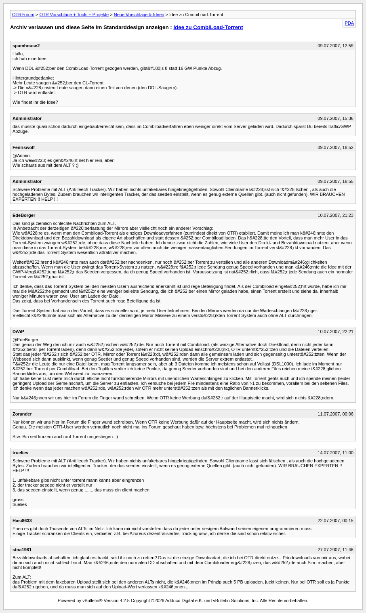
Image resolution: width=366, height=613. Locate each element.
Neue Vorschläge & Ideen (139, 14)
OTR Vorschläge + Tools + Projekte (74, 14)
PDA (349, 23)
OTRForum (23, 14)
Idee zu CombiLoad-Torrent (208, 27)
